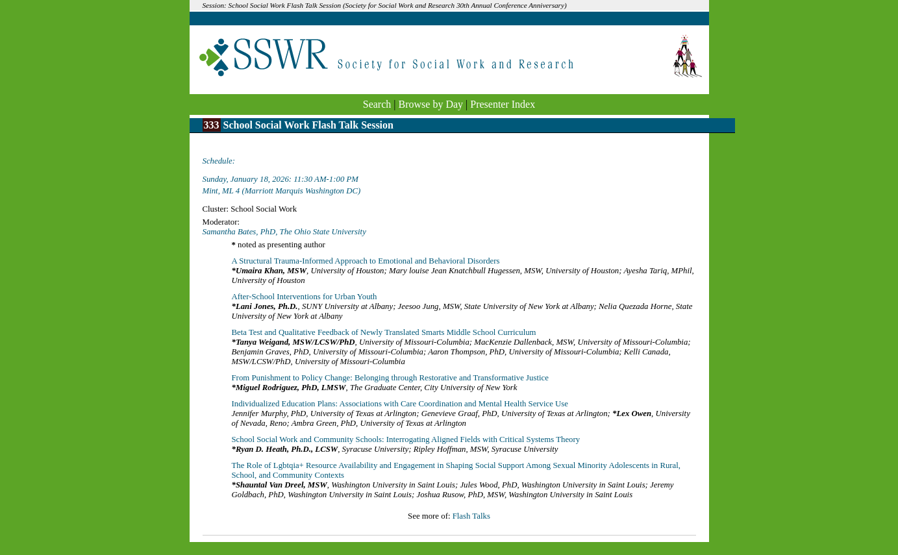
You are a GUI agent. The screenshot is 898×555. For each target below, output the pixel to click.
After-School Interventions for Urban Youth (304, 296)
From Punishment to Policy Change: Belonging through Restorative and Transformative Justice (390, 377)
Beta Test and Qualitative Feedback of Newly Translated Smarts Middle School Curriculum (384, 332)
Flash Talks (471, 516)
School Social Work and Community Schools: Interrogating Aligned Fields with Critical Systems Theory (406, 439)
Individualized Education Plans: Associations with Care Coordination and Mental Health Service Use (400, 403)
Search (377, 104)
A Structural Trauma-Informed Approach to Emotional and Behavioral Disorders (366, 260)
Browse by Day (431, 104)
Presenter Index (502, 104)
